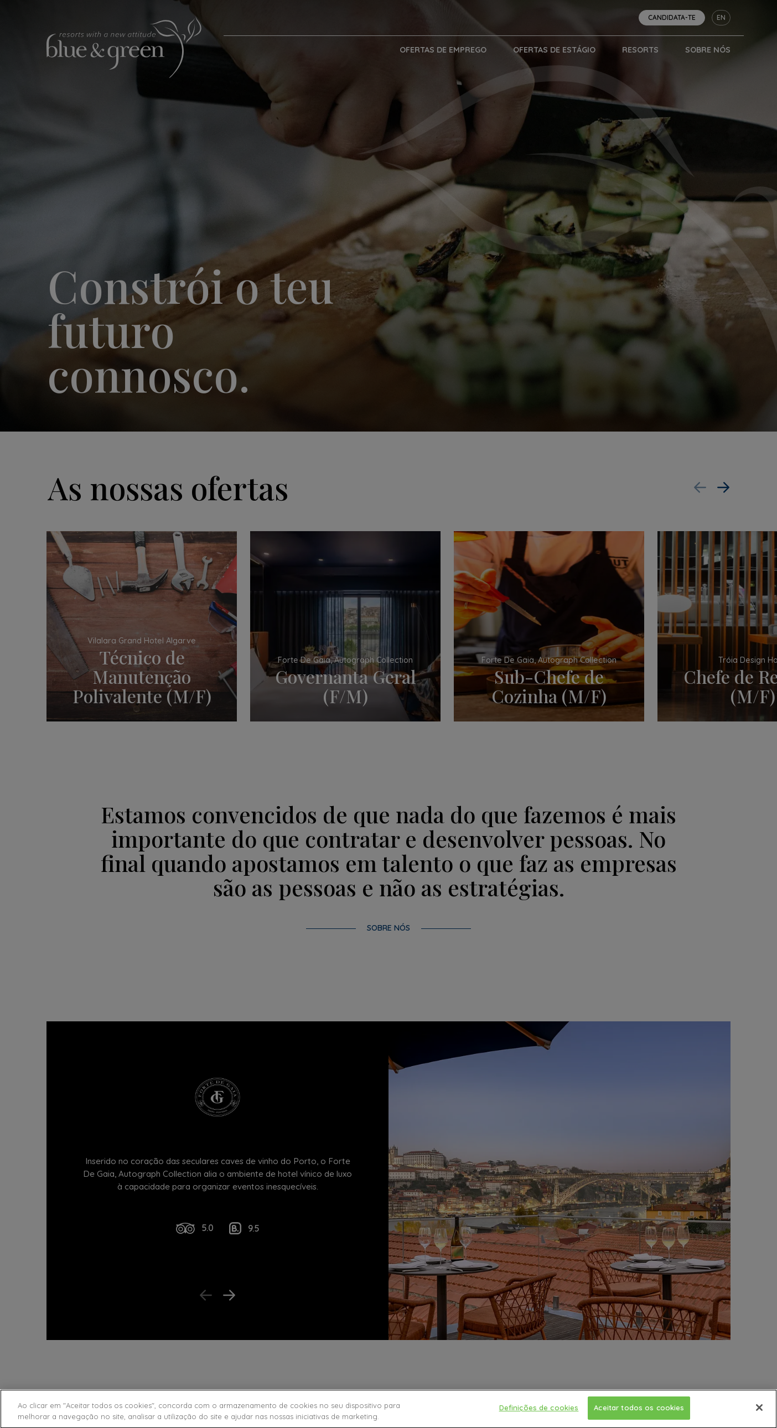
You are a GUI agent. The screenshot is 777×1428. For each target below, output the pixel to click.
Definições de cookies (539, 1414)
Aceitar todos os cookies (639, 1414)
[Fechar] (759, 1415)
